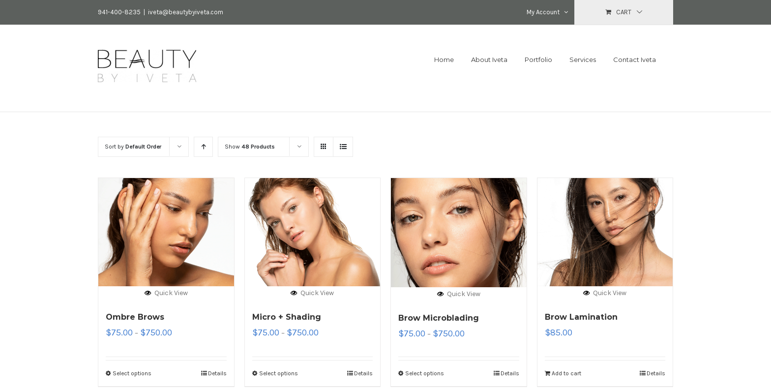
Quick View (166, 293)
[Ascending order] (203, 147)
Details (217, 373)
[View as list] (343, 146)
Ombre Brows (135, 317)
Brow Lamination (581, 317)
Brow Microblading (438, 318)
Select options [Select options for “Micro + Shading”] (278, 373)
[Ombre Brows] (166, 232)
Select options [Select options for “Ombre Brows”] (132, 373)
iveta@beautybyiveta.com (185, 12)
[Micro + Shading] (313, 232)
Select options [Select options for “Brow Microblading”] (424, 373)
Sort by (133, 146)
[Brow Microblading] (459, 232)
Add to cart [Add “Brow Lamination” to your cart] (566, 373)
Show (250, 146)
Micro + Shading (286, 317)
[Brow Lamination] (605, 232)
